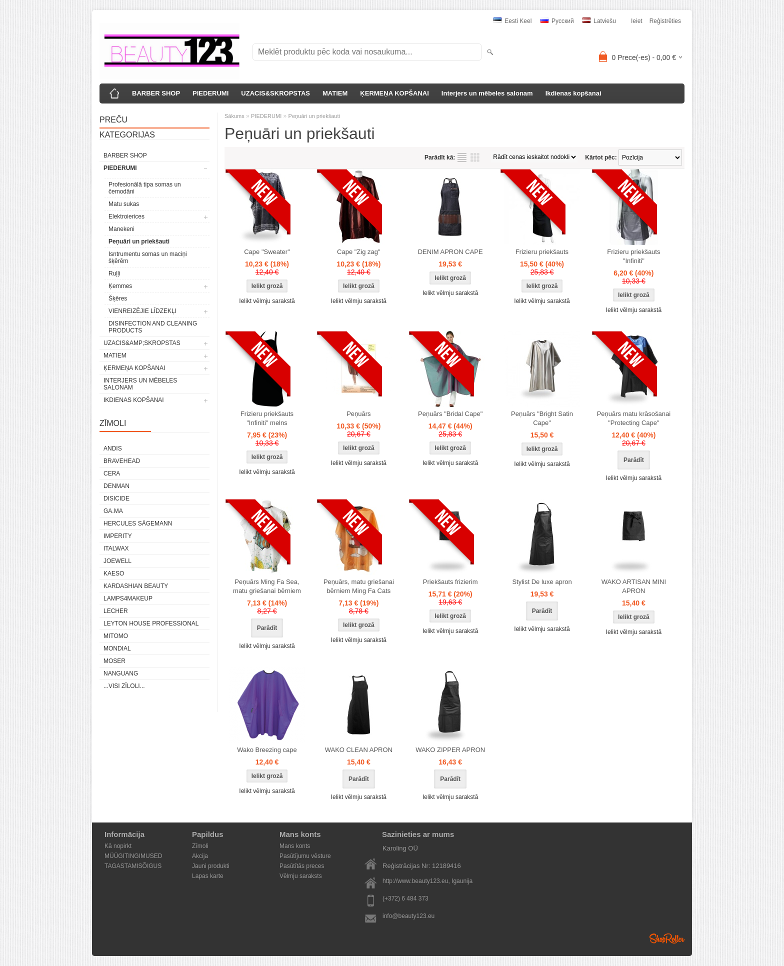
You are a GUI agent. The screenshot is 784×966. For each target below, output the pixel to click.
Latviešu (599, 21)
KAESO (114, 573)
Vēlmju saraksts (301, 876)
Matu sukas (123, 204)
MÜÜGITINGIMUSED (133, 856)
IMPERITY (118, 536)
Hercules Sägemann (138, 523)
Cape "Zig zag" (358, 252)
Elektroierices (126, 216)
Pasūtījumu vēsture (305, 856)
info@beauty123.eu (408, 916)
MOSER (115, 661)
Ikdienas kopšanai (574, 93)
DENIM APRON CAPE (450, 252)
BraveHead (122, 461)
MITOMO (116, 636)
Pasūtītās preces (302, 866)
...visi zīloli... (124, 686)
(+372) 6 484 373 (405, 898)
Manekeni (121, 229)
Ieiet (636, 21)
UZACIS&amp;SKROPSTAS (142, 343)
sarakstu (462, 157)
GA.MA (113, 511)
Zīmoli (200, 846)
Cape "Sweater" (267, 252)
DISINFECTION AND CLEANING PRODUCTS (152, 327)
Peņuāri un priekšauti (139, 241)
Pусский (557, 21)
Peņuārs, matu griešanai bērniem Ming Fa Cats (359, 586)
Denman (117, 486)
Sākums (234, 116)
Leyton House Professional (151, 623)
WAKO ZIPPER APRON (450, 750)
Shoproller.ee (667, 939)
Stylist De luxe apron (542, 582)
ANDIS (113, 448)
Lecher (116, 611)
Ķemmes (120, 286)
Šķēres (117, 298)
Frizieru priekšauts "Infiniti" (633, 256)
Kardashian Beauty (136, 586)
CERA (112, 473)
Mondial (117, 648)
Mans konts (295, 846)
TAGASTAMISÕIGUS (133, 866)
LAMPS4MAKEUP (128, 598)
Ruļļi (114, 273)
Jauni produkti (211, 866)
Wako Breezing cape (266, 750)
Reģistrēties (665, 21)
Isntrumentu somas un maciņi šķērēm (147, 257)
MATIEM (335, 93)
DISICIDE (117, 498)
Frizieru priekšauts (542, 252)
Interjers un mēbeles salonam (487, 93)
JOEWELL (118, 561)
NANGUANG (121, 673)
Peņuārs (358, 414)
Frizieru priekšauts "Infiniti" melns (267, 418)
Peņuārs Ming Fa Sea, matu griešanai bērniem (267, 586)
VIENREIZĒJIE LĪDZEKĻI (142, 311)
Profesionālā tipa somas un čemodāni (144, 188)
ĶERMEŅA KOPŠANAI (394, 93)
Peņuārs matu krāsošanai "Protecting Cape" (633, 418)
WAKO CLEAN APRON (358, 750)
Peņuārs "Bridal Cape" (450, 414)
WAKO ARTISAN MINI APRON (634, 586)
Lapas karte (208, 876)
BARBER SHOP (156, 93)
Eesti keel (513, 21)
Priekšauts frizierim (450, 582)
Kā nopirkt (118, 846)
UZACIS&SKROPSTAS (275, 93)
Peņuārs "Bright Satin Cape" (542, 418)
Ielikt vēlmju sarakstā (266, 301)
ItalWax (116, 548)
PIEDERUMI (210, 93)
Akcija (200, 856)
